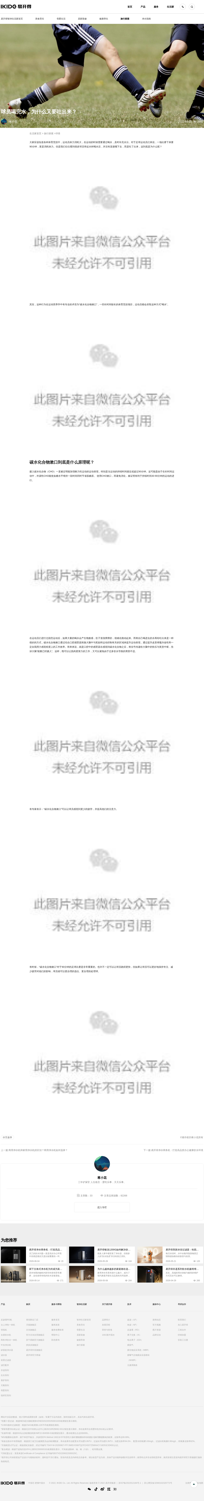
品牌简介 (106, 1320)
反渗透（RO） (133, 1330)
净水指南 (146, 19)
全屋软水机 (6, 1335)
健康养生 (103, 19)
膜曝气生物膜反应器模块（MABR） (138, 1357)
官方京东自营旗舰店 (35, 1335)
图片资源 (157, 1330)
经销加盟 (182, 1335)
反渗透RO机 (6, 1320)
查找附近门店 (32, 1320)
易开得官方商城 (33, 1355)
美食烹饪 (39, 19)
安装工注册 (183, 1340)
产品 (143, 6)
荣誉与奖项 (107, 1330)
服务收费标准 (57, 1330)
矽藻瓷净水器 (7, 1350)
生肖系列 (5, 1375)
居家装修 (82, 19)
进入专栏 (102, 1207)
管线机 (4, 1330)
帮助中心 (55, 1335)
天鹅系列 (5, 1385)
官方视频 (157, 1325)
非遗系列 (5, 1370)
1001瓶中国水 (108, 1335)
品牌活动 (157, 1335)
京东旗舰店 (31, 1330)
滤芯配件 (5, 1365)
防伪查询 (55, 1340)
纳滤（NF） (132, 1325)
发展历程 (106, 1325)
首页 (129, 6)
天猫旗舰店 (31, 1325)
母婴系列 (5, 1390)
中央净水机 (6, 1345)
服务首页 (55, 1320)
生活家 (170, 6)
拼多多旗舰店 (32, 1345)
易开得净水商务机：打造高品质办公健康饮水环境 (177, 1150)
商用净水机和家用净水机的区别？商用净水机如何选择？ (38, 1150)
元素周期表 (132, 1365)
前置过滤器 (6, 1360)
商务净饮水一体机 (9, 1340)
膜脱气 (130, 1345)
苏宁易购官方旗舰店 (35, 1340)
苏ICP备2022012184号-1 (130, 1483)
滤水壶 (4, 1355)
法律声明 (189, 1483)
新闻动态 (157, 1320)
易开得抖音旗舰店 (34, 1350)
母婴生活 (61, 19)
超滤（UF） (132, 1320)
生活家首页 (35, 133)
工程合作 (182, 1330)
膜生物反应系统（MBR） (138, 1350)
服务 (156, 6)
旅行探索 (125, 19)
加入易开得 (183, 1325)
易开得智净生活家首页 (12, 19)
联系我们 (182, 1320)
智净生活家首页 (84, 1320)
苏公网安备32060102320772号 (158, 1483)
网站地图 (199, 1483)
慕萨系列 (5, 1380)
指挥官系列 (6, 1395)
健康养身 (81, 1340)
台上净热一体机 (8, 1325)
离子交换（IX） (134, 1335)
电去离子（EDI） (135, 1340)
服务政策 (55, 1325)
